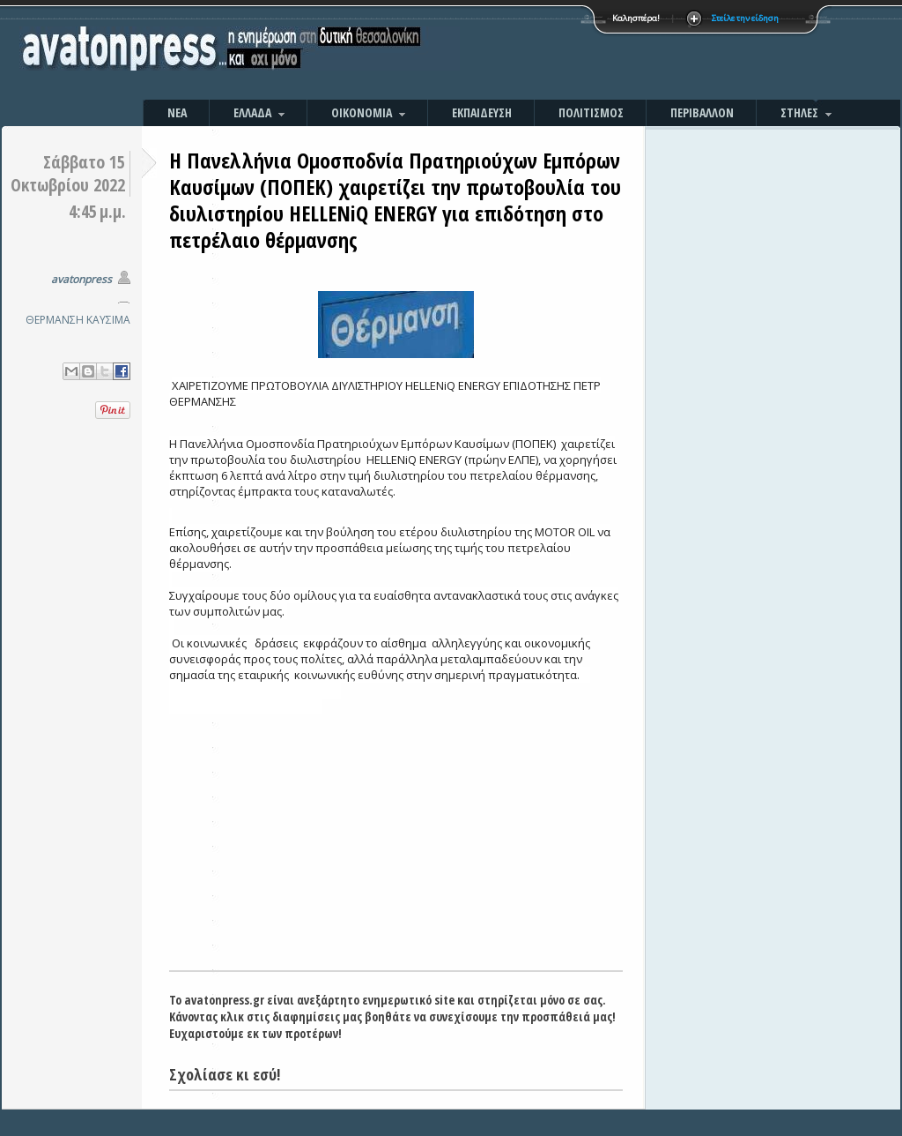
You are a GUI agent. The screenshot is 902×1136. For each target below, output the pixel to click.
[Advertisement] (640, 53)
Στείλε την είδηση (745, 18)
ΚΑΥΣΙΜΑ (108, 319)
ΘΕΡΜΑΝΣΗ (55, 319)
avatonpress (81, 279)
